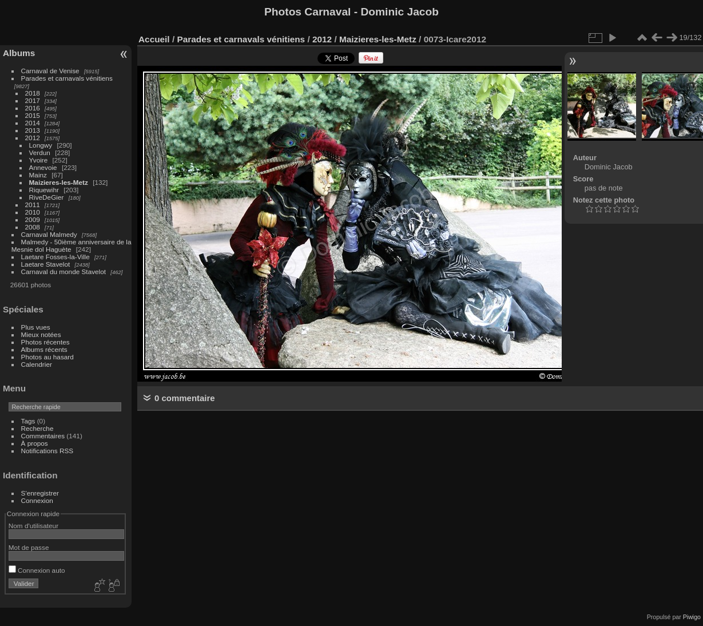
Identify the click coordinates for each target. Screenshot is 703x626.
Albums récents (44, 349)
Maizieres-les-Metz (58, 182)
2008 (32, 227)
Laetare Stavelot (45, 264)
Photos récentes (45, 342)
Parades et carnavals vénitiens (67, 78)
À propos (34, 443)
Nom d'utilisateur (33, 525)
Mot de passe (29, 547)
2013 (32, 130)
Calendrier (36, 364)
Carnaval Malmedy (49, 234)
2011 (32, 204)
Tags (28, 421)
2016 (32, 108)
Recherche (37, 428)
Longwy (41, 145)
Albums (19, 53)
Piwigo (692, 616)
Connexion (37, 500)
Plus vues (35, 327)
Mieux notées (41, 334)
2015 (32, 115)
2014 (32, 122)
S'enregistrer (40, 493)
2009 (32, 219)
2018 (32, 93)
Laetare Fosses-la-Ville (55, 256)
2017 (32, 100)
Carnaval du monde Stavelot (63, 271)
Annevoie (43, 167)
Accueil (154, 39)
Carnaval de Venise (50, 70)
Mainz (38, 175)
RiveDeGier (46, 197)
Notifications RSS (47, 450)
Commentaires (43, 435)
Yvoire (38, 160)
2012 (32, 137)
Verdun (39, 152)
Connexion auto (37, 570)
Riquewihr (44, 189)
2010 (32, 212)
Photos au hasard (47, 356)
